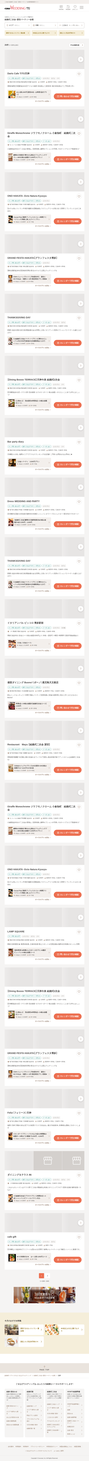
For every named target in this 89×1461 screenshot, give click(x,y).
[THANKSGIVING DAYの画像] (44, 303)
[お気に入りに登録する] (79, 73)
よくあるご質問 (59, 1451)
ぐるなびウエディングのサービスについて (38, 1451)
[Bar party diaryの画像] (44, 427)
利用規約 (18, 1446)
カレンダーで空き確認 (68, 159)
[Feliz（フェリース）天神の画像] (44, 1098)
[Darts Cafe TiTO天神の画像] (44, 59)
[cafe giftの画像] (44, 1222)
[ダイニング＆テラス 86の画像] (44, 1160)
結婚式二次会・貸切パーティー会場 (44, 1375)
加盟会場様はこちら (66, 1446)
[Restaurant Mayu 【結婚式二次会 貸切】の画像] (44, 730)
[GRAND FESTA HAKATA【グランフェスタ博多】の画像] (44, 243)
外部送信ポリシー (52, 1446)
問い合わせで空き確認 (68, 96)
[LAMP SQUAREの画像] (44, 917)
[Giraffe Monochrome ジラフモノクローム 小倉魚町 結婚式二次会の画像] (44, 119)
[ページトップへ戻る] (44, 1368)
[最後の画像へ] (80, 59)
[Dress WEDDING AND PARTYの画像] (44, 487)
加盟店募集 (77, 1446)
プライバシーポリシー (37, 1446)
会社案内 (11, 1446)
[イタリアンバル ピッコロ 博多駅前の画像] (44, 608)
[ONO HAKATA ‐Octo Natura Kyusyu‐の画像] (44, 181)
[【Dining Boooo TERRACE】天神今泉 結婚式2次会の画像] (44, 365)
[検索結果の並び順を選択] (76, 45)
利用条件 (26, 1446)
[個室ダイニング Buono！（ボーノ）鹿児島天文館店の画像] (44, 668)
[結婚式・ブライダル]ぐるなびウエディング (18, 1375)
